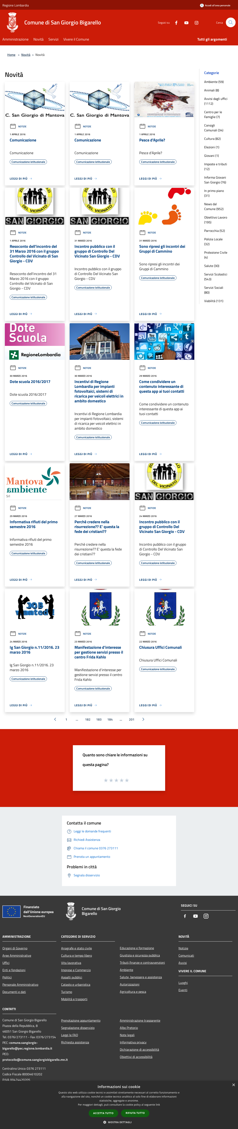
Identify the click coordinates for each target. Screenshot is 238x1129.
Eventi (182, 990)
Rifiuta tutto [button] (135, 1113)
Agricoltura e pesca (133, 991)
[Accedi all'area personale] (215, 5)
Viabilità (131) (213, 300)
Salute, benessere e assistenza (141, 977)
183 (99, 719)
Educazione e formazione (137, 948)
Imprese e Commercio (76, 970)
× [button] (233, 1085)
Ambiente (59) (214, 81)
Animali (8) (211, 90)
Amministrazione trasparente (140, 1020)
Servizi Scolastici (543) (215, 276)
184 (110, 719)
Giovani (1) (211, 155)
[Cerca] (231, 22)
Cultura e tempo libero (76, 955)
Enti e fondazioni (14, 970)
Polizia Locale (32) (213, 241)
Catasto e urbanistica (75, 984)
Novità (25, 54)
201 (131, 719)
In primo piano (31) (214, 193)
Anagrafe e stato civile (76, 948)
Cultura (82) (212, 138)
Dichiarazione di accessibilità (139, 1049)
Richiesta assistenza (75, 1042)
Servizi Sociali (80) (213, 290)
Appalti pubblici (71, 977)
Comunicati (186, 955)
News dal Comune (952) (213, 206)
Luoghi (183, 982)
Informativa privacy (133, 1042)
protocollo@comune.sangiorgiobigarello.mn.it (35, 1059)
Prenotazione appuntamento (80, 1020)
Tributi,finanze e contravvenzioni (142, 962)
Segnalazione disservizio (78, 1027)
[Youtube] (185, 22)
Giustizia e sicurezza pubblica (140, 955)
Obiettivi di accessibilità (136, 1056)
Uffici (6, 962)
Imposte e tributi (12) (215, 166)
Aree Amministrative (16, 955)
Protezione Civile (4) (215, 255)
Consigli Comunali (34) (213, 128)
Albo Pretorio (129, 1027)
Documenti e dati (14, 991)
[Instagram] (195, 22)
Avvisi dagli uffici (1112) (215, 101)
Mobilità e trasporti (74, 999)
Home (11, 54)
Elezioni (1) (211, 147)
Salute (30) (211, 265)
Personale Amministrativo (20, 984)
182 (87, 719)
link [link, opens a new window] (158, 1104)
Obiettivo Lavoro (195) (215, 220)
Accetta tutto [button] (103, 1113)
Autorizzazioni (129, 984)
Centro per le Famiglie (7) (213, 114)
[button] (119, 1122)
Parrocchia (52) (214, 230)
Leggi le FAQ (69, 1035)
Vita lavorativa (71, 962)
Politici (7, 977)
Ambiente (126, 969)
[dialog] (119, 1105)
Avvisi (182, 962)
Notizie (18, 126)
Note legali (127, 1035)
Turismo (66, 991)
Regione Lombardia (15, 5)
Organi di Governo (14, 948)
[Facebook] (174, 22)
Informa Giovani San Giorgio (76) (215, 180)
